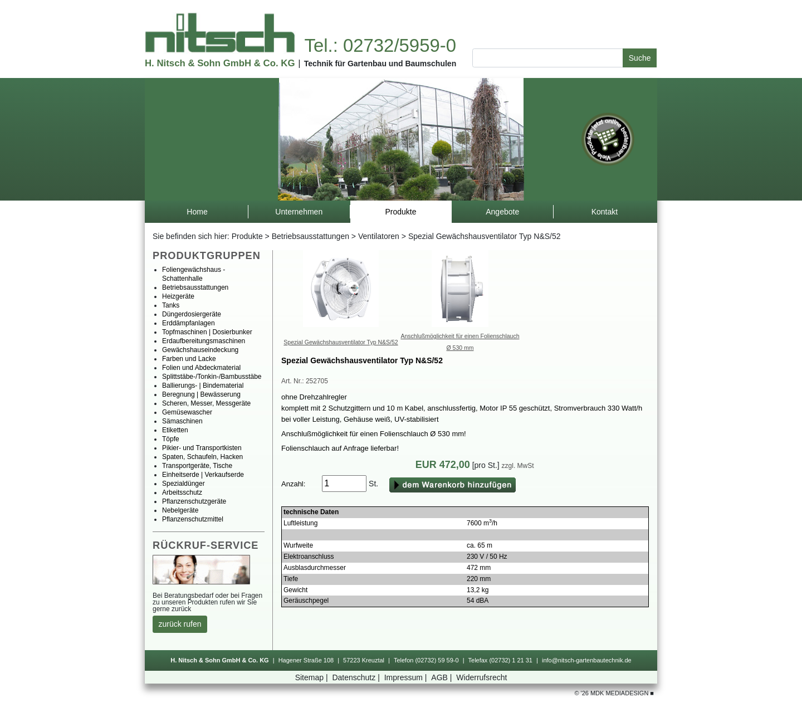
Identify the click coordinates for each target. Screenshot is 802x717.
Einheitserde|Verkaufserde (203, 475)
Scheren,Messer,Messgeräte (206, 403)
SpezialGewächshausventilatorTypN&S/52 (340, 342)
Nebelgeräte (180, 510)
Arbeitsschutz (182, 492)
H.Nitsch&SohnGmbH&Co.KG (220, 63)
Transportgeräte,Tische (197, 466)
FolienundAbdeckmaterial (201, 368)
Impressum (406, 677)
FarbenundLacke (189, 359)
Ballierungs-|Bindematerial (202, 385)
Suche (640, 57)
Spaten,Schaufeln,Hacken (202, 457)
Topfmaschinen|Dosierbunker (207, 332)
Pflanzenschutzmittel (192, 519)
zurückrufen (180, 624)
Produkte (247, 236)
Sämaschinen (182, 421)
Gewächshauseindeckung (200, 350)
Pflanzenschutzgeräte (194, 501)
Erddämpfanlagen (188, 323)
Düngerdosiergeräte (191, 314)
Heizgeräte (178, 296)
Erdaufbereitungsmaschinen (203, 341)
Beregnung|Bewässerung (201, 394)
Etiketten (175, 430)
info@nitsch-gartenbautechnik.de (587, 660)
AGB (442, 677)
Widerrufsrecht (481, 677)
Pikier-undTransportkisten (202, 448)
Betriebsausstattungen (310, 236)
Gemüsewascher (187, 412)
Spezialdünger (183, 483)
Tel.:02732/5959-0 (380, 45)
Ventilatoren (378, 236)
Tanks (170, 305)
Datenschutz (357, 677)
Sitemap (312, 677)
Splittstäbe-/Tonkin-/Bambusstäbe (212, 377)
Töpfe (170, 439)
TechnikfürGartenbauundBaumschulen (380, 63)
